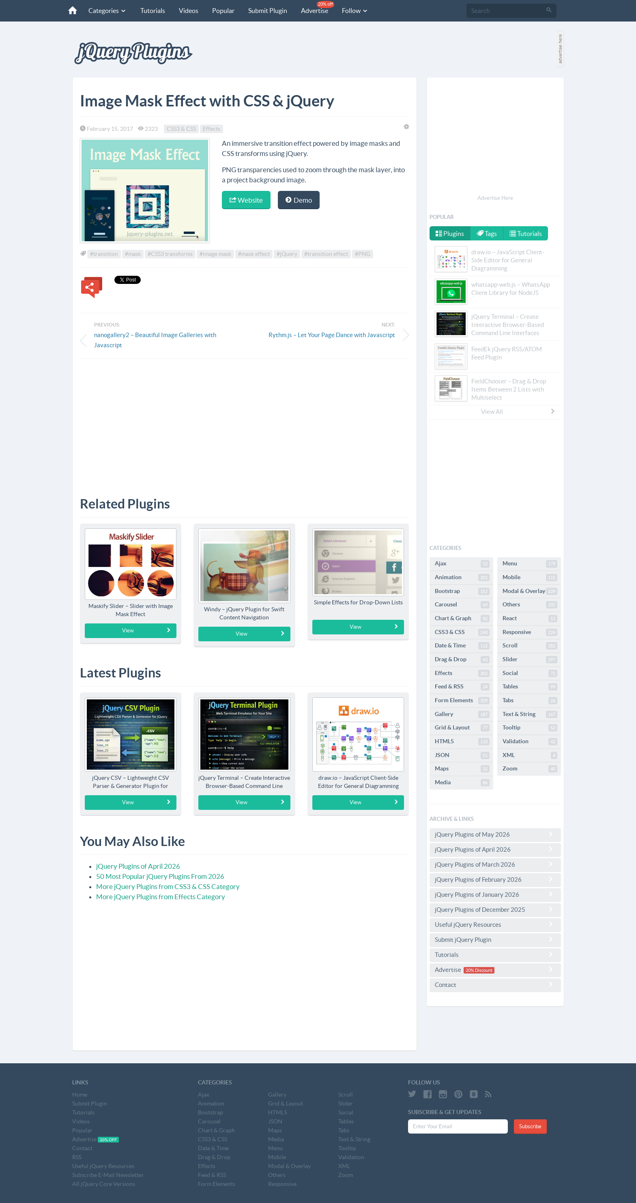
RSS (77, 1157)
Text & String (530, 714)
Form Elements (462, 700)
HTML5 (462, 741)
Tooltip (530, 727)
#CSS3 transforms (170, 254)
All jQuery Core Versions (103, 1184)
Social (530, 673)
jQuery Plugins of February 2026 (495, 879)
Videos (188, 10)
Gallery (462, 714)
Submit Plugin (267, 10)
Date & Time (462, 645)
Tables (530, 686)
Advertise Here (495, 198)
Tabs (530, 700)
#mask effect (254, 254)
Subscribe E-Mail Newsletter (108, 1175)
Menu (530, 563)
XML (530, 755)
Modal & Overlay (530, 591)
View (146, 630)
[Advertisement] (245, 421)
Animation (462, 577)
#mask (133, 254)
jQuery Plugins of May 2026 (495, 834)
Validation (530, 741)
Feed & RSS (462, 686)
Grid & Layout (462, 727)
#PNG (362, 254)
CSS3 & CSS (181, 128)
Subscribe (530, 1126)
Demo (299, 200)
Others (530, 604)
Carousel (462, 604)
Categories (107, 10)
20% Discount (479, 970)
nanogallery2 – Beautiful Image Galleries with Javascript (155, 339)
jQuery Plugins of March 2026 (495, 864)
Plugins (450, 233)
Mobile (530, 577)
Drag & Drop (462, 659)
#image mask (215, 254)
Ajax (462, 563)
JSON (462, 755)
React (530, 618)
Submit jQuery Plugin (495, 939)
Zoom (530, 768)
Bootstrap (462, 591)
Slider (530, 659)
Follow (355, 10)
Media (462, 782)
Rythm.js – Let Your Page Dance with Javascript (332, 334)
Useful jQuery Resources (495, 924)
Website (246, 200)
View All (518, 411)
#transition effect (326, 254)
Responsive (530, 632)
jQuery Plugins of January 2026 (495, 894)
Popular (223, 10)
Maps (462, 768)
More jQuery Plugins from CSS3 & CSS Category (168, 886)
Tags (487, 233)
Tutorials (152, 10)
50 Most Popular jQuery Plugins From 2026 (160, 876)
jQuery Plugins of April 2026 (138, 866)
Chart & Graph (462, 618)
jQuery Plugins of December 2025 (495, 909)
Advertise (317, 7)
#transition (104, 254)
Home (79, 1094)
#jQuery (287, 254)
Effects (211, 128)
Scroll (530, 645)
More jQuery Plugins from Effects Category (160, 896)
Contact (495, 984)
